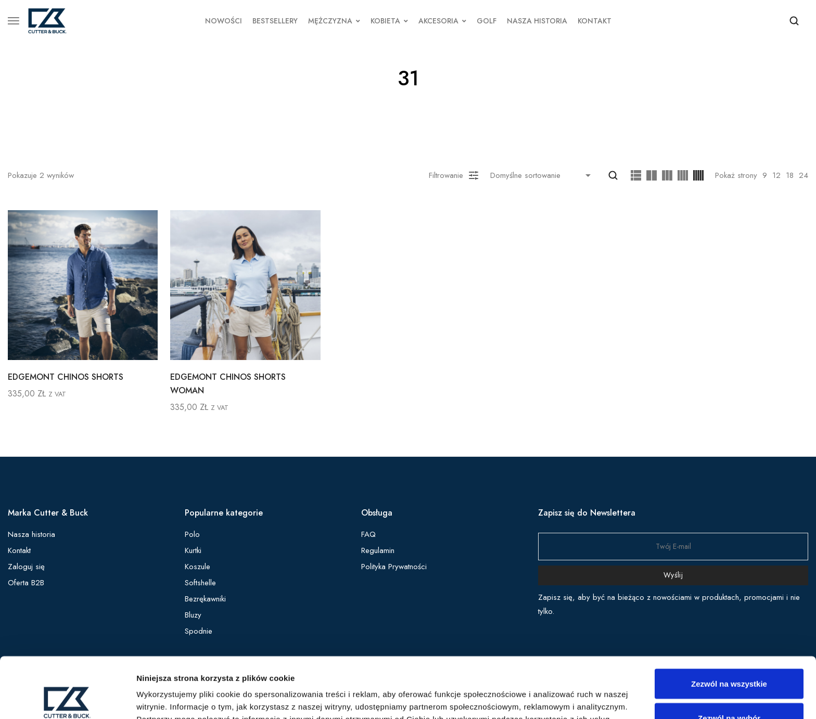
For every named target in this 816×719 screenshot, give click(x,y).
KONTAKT (594, 20)
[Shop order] (542, 175)
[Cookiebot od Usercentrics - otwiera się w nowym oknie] (67, 699)
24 (803, 175)
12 (776, 175)
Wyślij (673, 575)
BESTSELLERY (275, 20)
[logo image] (47, 19)
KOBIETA (389, 20)
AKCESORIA (442, 20)
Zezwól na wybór (729, 657)
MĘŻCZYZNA (334, 20)
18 (790, 175)
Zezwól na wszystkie (729, 623)
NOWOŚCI (223, 20)
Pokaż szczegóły (555, 692)
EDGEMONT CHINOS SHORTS (65, 377)
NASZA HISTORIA (537, 20)
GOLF (486, 20)
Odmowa (728, 691)
